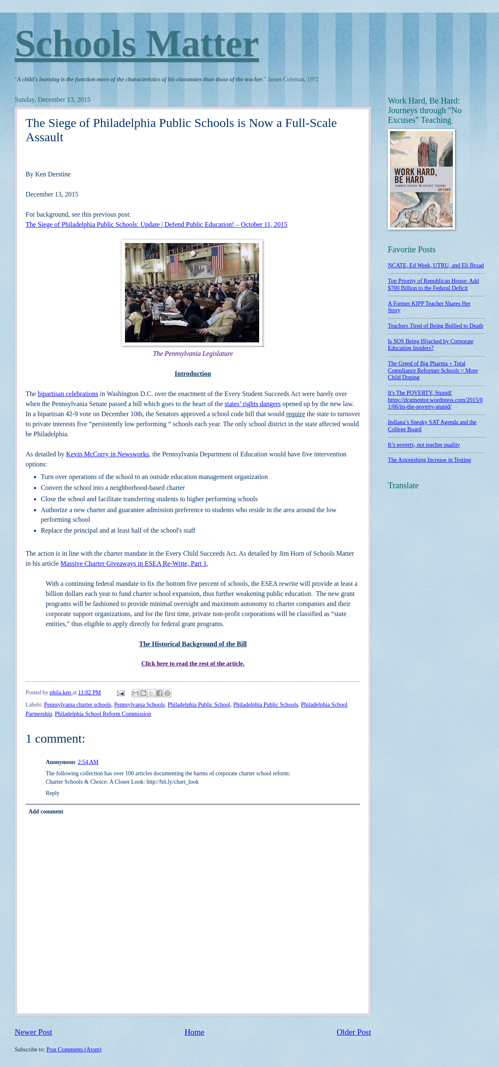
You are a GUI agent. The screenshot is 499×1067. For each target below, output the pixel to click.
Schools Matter (137, 43)
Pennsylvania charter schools (77, 705)
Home (194, 1032)
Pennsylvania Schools (139, 705)
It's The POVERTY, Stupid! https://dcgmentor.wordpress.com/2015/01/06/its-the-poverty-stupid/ (435, 400)
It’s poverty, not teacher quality (424, 445)
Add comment (46, 811)
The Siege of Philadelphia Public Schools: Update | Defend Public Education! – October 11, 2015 (156, 224)
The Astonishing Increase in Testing (429, 460)
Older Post (354, 1032)
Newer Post (33, 1032)
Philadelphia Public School (199, 705)
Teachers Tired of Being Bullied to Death (435, 326)
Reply (53, 793)
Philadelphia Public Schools (265, 705)
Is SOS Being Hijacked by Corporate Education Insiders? (430, 345)
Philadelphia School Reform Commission (103, 714)
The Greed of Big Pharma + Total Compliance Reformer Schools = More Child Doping (433, 370)
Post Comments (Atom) (74, 1049)
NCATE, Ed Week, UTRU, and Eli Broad (436, 265)
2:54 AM (88, 762)
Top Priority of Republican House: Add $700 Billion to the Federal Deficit (433, 284)
